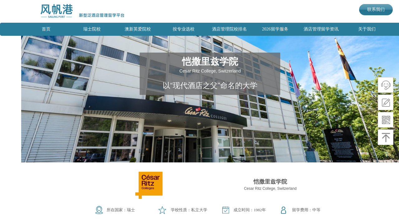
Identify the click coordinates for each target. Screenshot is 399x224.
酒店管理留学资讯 (321, 29)
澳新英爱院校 (138, 29)
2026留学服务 (275, 29)
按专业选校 (184, 29)
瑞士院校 (92, 29)
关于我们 (367, 29)
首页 (46, 29)
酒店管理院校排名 (229, 29)
